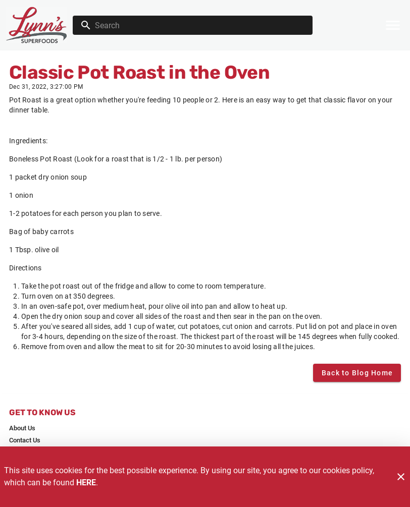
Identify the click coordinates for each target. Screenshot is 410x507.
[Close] (401, 477)
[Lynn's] (39, 25)
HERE (86, 482)
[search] (199, 25)
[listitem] (22, 428)
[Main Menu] (393, 25)
